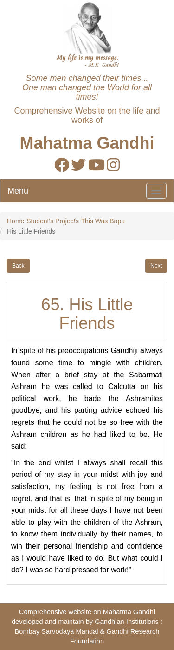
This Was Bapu (103, 221)
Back (18, 265)
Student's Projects (52, 221)
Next (156, 265)
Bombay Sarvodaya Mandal (56, 631)
